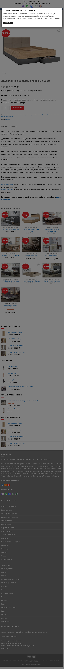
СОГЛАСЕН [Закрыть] (8, 23)
